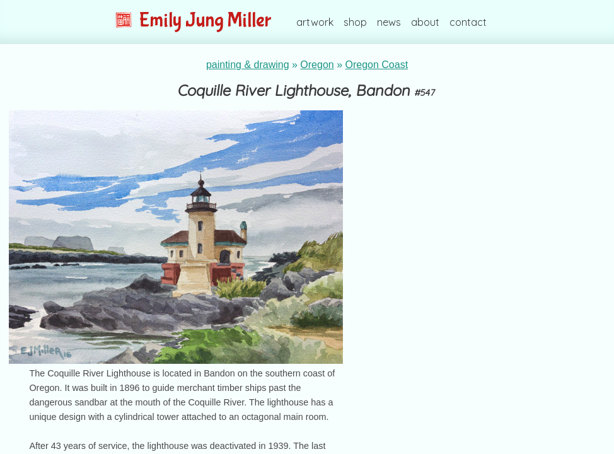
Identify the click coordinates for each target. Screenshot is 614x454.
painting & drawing (247, 64)
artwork (314, 22)
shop (355, 22)
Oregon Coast (376, 64)
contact (468, 22)
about (425, 22)
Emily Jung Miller (193, 20)
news (389, 22)
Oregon (316, 64)
